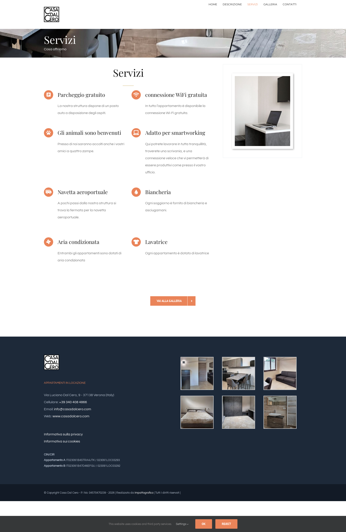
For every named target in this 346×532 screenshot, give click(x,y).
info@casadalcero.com (72, 409)
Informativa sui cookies (62, 441)
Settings (182, 524)
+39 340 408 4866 (73, 402)
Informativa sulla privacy (63, 434)
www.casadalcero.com (71, 416)
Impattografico (144, 492)
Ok (204, 524)
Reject (226, 524)
